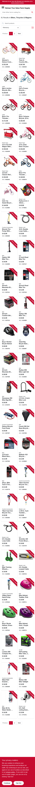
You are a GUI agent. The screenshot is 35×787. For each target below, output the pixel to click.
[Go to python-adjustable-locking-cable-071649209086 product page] (26, 198)
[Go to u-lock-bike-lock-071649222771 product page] (26, 395)
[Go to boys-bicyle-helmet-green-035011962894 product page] (9, 620)
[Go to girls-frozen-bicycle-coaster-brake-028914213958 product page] (26, 85)
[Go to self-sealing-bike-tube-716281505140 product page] (26, 648)
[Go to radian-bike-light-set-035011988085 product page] (26, 367)
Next (19, 33)
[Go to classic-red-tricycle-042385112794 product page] (9, 169)
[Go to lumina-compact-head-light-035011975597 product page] (9, 648)
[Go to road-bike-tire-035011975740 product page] (26, 254)
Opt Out (18, 783)
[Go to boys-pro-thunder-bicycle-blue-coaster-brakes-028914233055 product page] (9, 113)
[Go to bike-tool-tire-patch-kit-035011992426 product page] (9, 479)
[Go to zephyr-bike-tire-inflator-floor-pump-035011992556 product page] (9, 254)
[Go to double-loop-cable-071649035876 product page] (9, 536)
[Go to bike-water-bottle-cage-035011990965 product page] (9, 705)
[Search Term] (17, 12)
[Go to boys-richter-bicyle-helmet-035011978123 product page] (9, 338)
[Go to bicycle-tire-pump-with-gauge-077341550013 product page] (9, 226)
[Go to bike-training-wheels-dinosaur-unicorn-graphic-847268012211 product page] (9, 564)
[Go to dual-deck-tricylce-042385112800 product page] (26, 141)
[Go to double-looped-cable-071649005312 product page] (26, 564)
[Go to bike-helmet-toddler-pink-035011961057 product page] (26, 592)
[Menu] (3, 7)
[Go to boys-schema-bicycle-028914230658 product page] (26, 113)
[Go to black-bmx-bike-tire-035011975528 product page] (9, 451)
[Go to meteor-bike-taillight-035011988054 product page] (26, 676)
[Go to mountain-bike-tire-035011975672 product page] (9, 282)
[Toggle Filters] (33, 28)
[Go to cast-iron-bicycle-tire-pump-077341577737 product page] (9, 507)
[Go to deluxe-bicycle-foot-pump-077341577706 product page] (9, 423)
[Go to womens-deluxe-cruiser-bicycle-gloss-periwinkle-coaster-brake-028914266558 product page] (9, 57)
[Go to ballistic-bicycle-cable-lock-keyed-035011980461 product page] (26, 451)
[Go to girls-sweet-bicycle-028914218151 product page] (9, 198)
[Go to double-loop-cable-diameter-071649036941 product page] (26, 226)
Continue (7, 783)
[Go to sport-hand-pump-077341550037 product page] (9, 592)
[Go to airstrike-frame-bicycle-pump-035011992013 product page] (26, 536)
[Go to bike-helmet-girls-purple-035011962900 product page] (26, 620)
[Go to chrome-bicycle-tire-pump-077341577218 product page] (26, 479)
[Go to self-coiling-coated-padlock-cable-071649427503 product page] (26, 705)
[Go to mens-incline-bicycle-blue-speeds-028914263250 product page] (9, 85)
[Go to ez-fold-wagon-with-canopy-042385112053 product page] (9, 141)
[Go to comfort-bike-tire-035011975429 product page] (9, 310)
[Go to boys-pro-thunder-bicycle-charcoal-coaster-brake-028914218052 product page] (26, 169)
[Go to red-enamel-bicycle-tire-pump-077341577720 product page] (9, 676)
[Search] (32, 12)
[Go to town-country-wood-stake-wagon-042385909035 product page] (26, 57)
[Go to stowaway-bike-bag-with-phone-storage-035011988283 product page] (9, 395)
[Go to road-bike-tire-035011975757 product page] (26, 282)
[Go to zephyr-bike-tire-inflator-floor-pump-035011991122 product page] (26, 310)
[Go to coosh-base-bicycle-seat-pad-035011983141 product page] (26, 423)
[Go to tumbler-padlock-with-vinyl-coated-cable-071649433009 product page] (26, 507)
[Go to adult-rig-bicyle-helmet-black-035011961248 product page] (26, 338)
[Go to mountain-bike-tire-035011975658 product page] (9, 367)
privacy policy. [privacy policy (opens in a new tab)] (10, 772)
